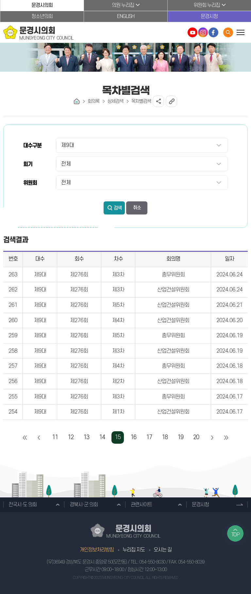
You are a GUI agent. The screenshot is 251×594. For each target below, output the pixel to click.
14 (102, 437)
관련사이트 (141, 505)
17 (149, 437)
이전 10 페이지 (39, 437)
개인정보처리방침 (97, 550)
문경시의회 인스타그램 (203, 32)
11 (55, 437)
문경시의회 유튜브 (192, 32)
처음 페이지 (25, 437)
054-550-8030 (152, 562)
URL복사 (171, 101)
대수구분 (32, 146)
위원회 (30, 183)
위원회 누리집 (206, 5)
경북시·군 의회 (84, 505)
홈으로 (76, 101)
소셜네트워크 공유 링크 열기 (158, 101)
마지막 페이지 (226, 437)
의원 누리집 (123, 5)
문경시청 (209, 16)
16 (133, 437)
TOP (235, 535)
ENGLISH (125, 16)
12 (71, 437)
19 (180, 437)
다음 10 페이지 (212, 437)
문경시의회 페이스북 (213, 32)
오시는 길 (163, 550)
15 (118, 437)
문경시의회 (42, 5)
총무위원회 (173, 275)
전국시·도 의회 (22, 505)
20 (196, 437)
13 (86, 437)
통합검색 (228, 32)
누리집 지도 (134, 550)
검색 (118, 208)
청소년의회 (42, 16)
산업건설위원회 (173, 290)
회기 (27, 164)
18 (165, 437)
